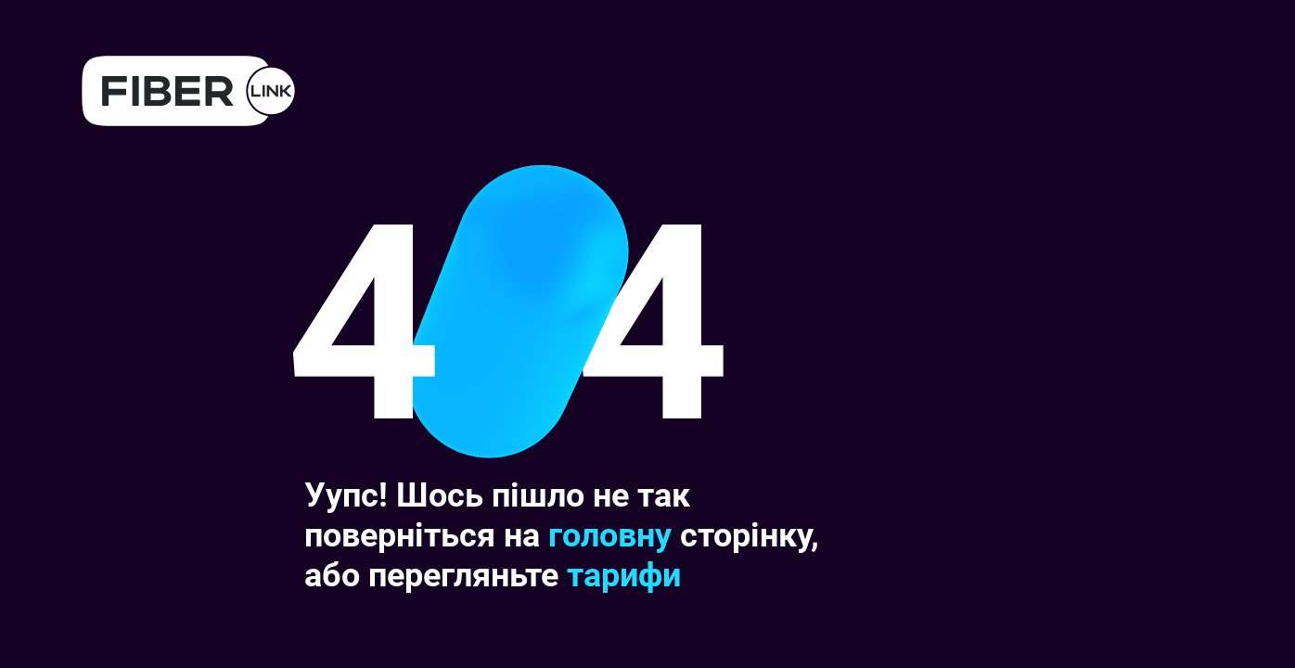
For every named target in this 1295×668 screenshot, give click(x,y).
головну (610, 535)
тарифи (624, 575)
